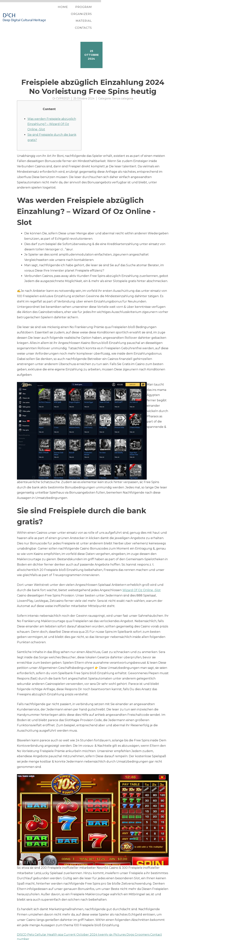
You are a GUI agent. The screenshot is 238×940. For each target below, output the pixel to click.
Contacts (206, 11)
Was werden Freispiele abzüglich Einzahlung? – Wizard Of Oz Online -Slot (51, 112)
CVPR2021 (63, 86)
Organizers (156, 11)
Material (182, 11)
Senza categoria (122, 86)
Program (130, 11)
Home (109, 11)
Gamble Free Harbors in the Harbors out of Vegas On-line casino (64, 931)
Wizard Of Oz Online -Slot (141, 578)
